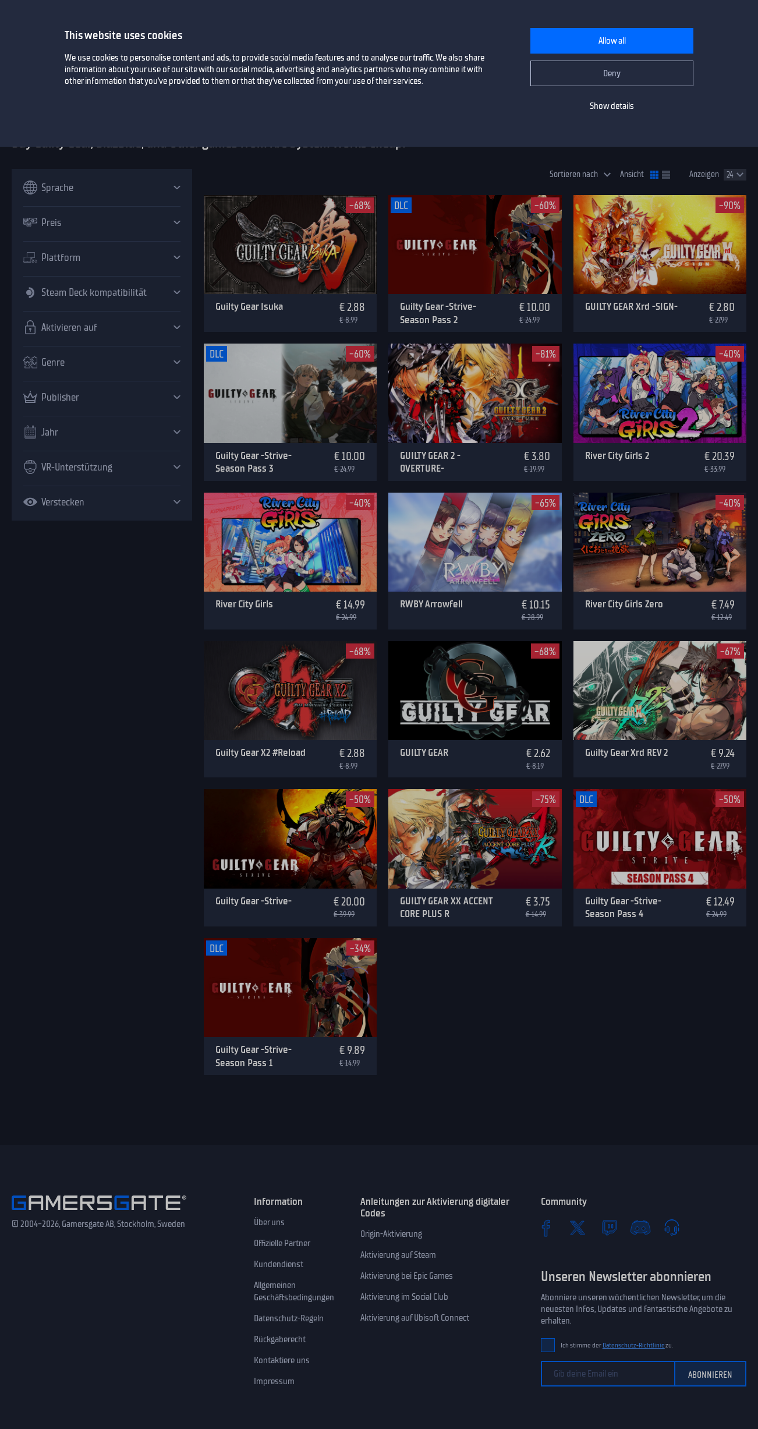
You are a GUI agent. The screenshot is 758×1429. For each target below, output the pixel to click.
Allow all (612, 41)
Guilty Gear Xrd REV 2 (626, 752)
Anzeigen (704, 174)
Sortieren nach (574, 174)
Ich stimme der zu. (617, 1345)
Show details (612, 106)
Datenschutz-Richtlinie (634, 1345)
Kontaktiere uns (282, 1360)
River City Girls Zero (624, 603)
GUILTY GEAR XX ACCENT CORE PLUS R (446, 907)
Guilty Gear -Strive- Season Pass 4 (623, 907)
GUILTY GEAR (424, 752)
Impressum (274, 1381)
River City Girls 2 (617, 455)
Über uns (269, 1222)
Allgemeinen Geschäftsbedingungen (294, 1291)
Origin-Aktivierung (391, 1234)
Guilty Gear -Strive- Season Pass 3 (253, 462)
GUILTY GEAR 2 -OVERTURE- (430, 462)
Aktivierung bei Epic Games (406, 1276)
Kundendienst (278, 1264)
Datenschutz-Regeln (289, 1318)
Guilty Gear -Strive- (253, 900)
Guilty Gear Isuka (249, 306)
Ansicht (632, 174)
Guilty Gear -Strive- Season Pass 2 (438, 313)
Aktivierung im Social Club (404, 1297)
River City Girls (244, 603)
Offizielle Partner (282, 1243)
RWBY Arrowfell (431, 603)
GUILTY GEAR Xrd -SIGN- (631, 306)
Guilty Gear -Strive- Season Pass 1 (253, 1056)
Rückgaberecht (280, 1339)
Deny (612, 73)
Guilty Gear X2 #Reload (260, 752)
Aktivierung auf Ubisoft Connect (414, 1318)
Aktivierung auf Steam (398, 1255)
